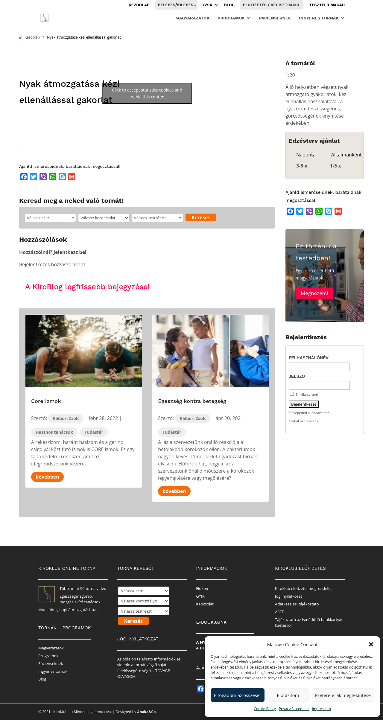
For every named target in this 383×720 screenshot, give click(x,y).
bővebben (47, 477)
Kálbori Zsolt (66, 418)
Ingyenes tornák (319, 18)
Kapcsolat (205, 604)
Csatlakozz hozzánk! (304, 421)
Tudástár (93, 432)
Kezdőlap (139, 5)
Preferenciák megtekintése (343, 695)
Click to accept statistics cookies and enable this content (147, 93)
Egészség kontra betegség (192, 401)
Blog (229, 5)
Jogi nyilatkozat (288, 596)
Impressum (321, 708)
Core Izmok (46, 401)
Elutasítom (288, 695)
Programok (231, 18)
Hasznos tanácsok (54, 432)
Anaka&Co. (147, 711)
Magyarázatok (192, 18)
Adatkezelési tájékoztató (297, 604)
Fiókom (202, 588)
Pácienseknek (275, 18)
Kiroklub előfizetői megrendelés (303, 588)
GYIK (207, 5)
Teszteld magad (327, 5)
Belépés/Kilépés (175, 5)
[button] (371, 644)
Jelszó (297, 376)
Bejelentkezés (34, 264)
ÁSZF (279, 611)
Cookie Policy (265, 708)
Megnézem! (314, 299)
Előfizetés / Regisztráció (271, 5)
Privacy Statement (294, 708)
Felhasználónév (309, 357)
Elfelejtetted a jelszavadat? (309, 412)
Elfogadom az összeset (237, 695)
